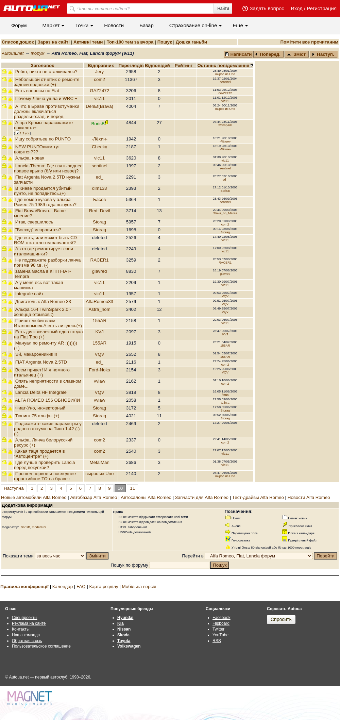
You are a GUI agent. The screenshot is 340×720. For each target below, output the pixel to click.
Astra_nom (99, 309)
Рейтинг (184, 65)
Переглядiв (130, 65)
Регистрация (322, 8)
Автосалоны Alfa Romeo (146, 497)
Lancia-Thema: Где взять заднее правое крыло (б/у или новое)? (48, 168)
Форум (19, 25)
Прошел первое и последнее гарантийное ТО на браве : (45, 476)
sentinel (225, 82)
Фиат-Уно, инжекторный (40, 408)
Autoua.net (12, 53)
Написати (238, 54)
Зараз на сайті (53, 42)
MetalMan (99, 462)
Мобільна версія (139, 586)
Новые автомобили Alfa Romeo (34, 497)
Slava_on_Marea (225, 213)
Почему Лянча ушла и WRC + (46, 98)
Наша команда (26, 635)
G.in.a (225, 402)
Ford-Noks (99, 369)
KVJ (99, 331)
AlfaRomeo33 (99, 301)
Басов (99, 199)
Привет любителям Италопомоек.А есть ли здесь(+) (48, 323)
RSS (217, 640)
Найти (223, 8)
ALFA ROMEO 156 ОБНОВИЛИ (47, 400)
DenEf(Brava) (99, 106)
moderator (39, 527)
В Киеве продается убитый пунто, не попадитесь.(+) (42, 191)
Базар (146, 25)
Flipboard (221, 623)
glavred (99, 271)
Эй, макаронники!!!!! (36, 354)
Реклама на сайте (29, 623)
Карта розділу (103, 586)
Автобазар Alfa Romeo (93, 497)
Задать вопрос (267, 8)
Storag (99, 221)
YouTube (220, 635)
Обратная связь (27, 640)
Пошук (164, 42)
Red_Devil (99, 210)
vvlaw (99, 381)
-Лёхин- (99, 138)
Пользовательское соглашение (41, 646)
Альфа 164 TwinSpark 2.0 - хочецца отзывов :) (42, 312)
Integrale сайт (29, 293)
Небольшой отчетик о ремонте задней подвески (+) (47, 82)
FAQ (81, 586)
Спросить (281, 619)
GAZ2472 (99, 90)
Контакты (21, 629)
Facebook (222, 617)
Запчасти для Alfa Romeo (201, 497)
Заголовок (42, 65)
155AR (99, 320)
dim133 (99, 188)
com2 (99, 79)
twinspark (225, 125)
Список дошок (18, 42)
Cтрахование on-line (193, 25)
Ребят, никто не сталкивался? (46, 71)
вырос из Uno (225, 74)
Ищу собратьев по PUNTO (43, 138)
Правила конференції (24, 586)
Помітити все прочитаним (309, 42)
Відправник (101, 65)
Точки (81, 25)
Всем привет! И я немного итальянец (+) (42, 372)
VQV (225, 296)
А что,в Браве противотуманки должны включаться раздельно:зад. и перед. (46, 111)
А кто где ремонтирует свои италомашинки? (43, 251)
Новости (114, 25)
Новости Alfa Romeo (309, 497)
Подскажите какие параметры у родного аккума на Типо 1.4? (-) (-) (48, 428)
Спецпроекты (24, 617)
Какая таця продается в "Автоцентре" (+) (39, 454)
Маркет (51, 25)
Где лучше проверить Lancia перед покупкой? (44, 465)
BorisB (225, 190)
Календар (62, 586)
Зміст (296, 54)
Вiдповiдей (158, 65)
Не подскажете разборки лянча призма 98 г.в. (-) (47, 262)
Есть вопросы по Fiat (37, 90)
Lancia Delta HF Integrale (41, 392)
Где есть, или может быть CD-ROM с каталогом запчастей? (46, 240)
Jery (99, 71)
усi (27, 133)
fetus (225, 395)
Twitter (218, 629)
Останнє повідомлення (224, 65)
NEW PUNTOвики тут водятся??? (37, 149)
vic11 (99, 98)
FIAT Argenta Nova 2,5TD (41, 362)
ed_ (99, 177)
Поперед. (268, 54)
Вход (297, 8)
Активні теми (88, 42)
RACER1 (99, 260)
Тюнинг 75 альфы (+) (37, 415)
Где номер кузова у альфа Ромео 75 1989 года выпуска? (45, 202)
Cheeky (99, 146)
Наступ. (323, 54)
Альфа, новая (30, 158)
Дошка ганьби (191, 42)
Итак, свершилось (34, 221)
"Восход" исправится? (38, 229)
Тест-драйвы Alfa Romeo (258, 497)
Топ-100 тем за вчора (130, 42)
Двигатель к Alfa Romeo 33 (43, 301)
